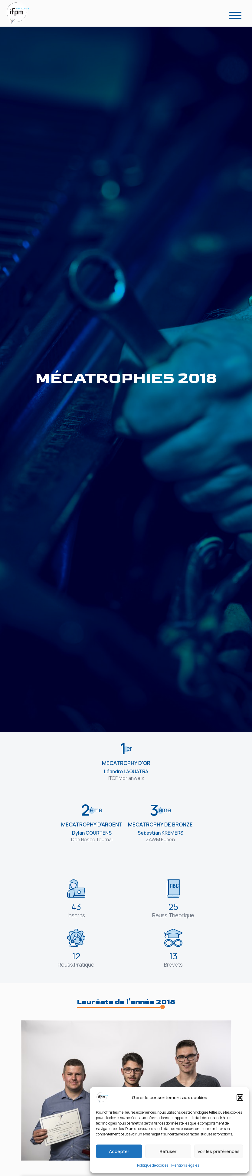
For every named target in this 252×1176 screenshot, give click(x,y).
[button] (240, 1098)
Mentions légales (185, 1165)
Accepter (119, 1151)
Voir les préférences (219, 1151)
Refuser (168, 1151)
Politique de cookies (152, 1165)
